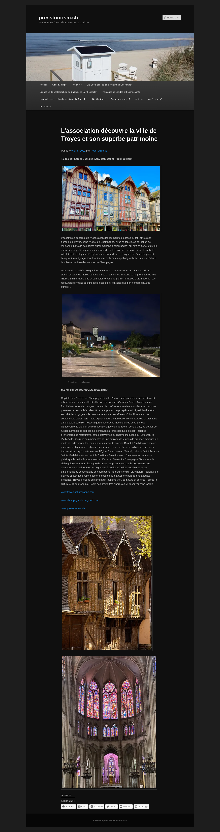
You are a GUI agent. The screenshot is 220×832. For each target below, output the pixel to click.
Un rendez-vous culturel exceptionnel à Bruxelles (63, 99)
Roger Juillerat (98, 150)
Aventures (77, 84)
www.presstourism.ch (73, 508)
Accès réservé (155, 99)
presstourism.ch (58, 17)
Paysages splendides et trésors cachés (121, 92)
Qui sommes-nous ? (120, 99)
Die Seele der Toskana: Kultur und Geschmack (109, 84)
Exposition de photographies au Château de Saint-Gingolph (68, 92)
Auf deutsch (45, 106)
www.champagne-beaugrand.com (79, 500)
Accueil (43, 84)
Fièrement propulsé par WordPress (110, 820)
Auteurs (139, 99)
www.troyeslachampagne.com (77, 492)
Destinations (98, 99)
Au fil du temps (59, 84)
